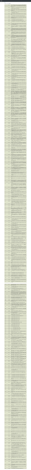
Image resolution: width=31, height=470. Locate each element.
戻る (4, 2)
